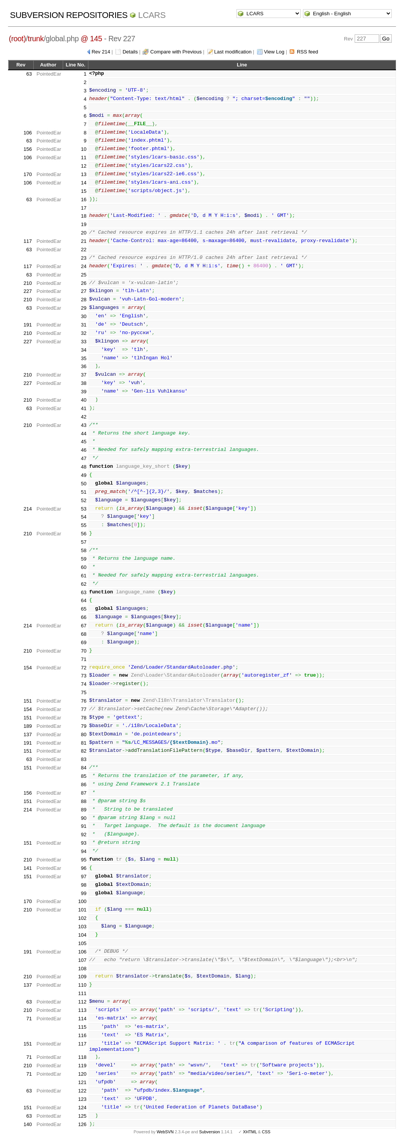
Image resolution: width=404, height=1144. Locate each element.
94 (83, 851)
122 (82, 1091)
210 (27, 283)
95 (83, 860)
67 (83, 626)
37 (83, 375)
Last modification (233, 52)
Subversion (209, 1131)
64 (83, 600)
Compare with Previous (176, 52)
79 (83, 726)
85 (83, 776)
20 (83, 233)
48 (83, 467)
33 (83, 341)
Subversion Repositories (68, 15)
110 (82, 985)
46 (83, 450)
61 (83, 575)
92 (83, 834)
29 (83, 308)
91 (83, 826)
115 (82, 1027)
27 (83, 291)
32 (83, 333)
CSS (266, 1131)
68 (83, 634)
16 (83, 199)
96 (83, 868)
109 (82, 976)
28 (83, 299)
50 (83, 483)
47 (83, 458)
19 (83, 224)
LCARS (152, 15)
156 (27, 149)
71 (83, 659)
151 (27, 701)
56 (83, 533)
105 (82, 943)
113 (82, 1010)
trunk (36, 38)
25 (83, 275)
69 (83, 642)
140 (27, 1124)
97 (83, 876)
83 (83, 759)
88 (83, 801)
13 (83, 174)
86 (83, 784)
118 (82, 1057)
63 (29, 74)
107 (82, 960)
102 (82, 918)
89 (83, 810)
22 (83, 249)
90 (83, 818)
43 (83, 425)
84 (83, 768)
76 (83, 701)
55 (83, 525)
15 (83, 191)
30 (83, 316)
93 (83, 843)
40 (83, 400)
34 (83, 350)
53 (83, 509)
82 (83, 751)
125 (82, 1116)
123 (82, 1099)
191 (27, 325)
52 (83, 500)
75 (83, 692)
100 (82, 901)
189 (27, 726)
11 (83, 157)
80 (83, 734)
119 (82, 1065)
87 (83, 793)
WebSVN (164, 1131)
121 (82, 1082)
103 (82, 926)
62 (83, 584)
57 (83, 542)
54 (83, 517)
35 (83, 358)
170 (27, 174)
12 (83, 166)
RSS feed (307, 52)
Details (130, 52)
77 (83, 709)
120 (82, 1074)
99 (83, 893)
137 (27, 734)
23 (83, 258)
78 (83, 718)
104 (82, 935)
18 (83, 216)
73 (83, 676)
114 (82, 1018)
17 (83, 208)
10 (83, 149)
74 (83, 684)
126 (82, 1124)
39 (83, 391)
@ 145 (91, 38)
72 (83, 668)
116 (82, 1035)
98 (83, 885)
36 (83, 366)
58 (83, 550)
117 (27, 241)
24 (83, 266)
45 (83, 441)
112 (82, 1002)
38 (83, 383)
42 (83, 417)
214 (27, 509)
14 (83, 183)
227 (27, 291)
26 (83, 283)
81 (83, 743)
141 (27, 868)
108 (82, 968)
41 (83, 408)
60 (83, 567)
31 (83, 325)
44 (83, 433)
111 (82, 993)
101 (82, 910)
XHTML (250, 1131)
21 (83, 241)
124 (82, 1107)
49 (83, 475)
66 (83, 617)
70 (83, 651)
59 (83, 559)
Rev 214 (100, 52)
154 (27, 668)
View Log (274, 52)
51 (83, 492)
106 (27, 133)
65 (83, 609)
